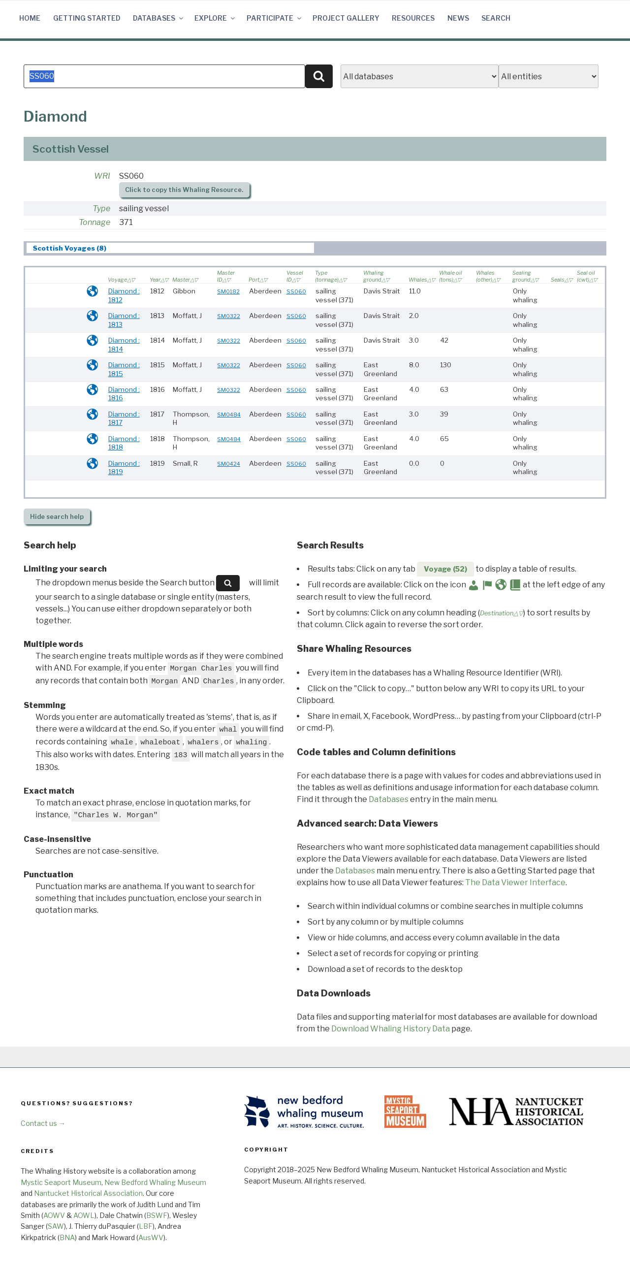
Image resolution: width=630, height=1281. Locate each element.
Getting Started (87, 18)
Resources (413, 18)
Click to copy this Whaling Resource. (184, 189)
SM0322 (228, 316)
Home (29, 18)
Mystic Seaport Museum (61, 1182)
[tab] (170, 248)
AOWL (83, 1215)
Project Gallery (346, 18)
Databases (159, 18)
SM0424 (228, 463)
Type (101, 208)
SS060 (296, 291)
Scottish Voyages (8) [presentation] (69, 248)
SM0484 (229, 414)
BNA (67, 1237)
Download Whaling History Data (390, 1028)
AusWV (150, 1237)
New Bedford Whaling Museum (155, 1182)
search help (57, 516)
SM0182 (228, 291)
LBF (146, 1226)
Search (495, 18)
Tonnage (94, 222)
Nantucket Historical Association (88, 1193)
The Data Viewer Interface (515, 882)
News (458, 18)
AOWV (54, 1215)
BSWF (156, 1215)
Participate (275, 18)
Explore (215, 18)
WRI (102, 176)
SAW (56, 1226)
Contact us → (43, 1123)
